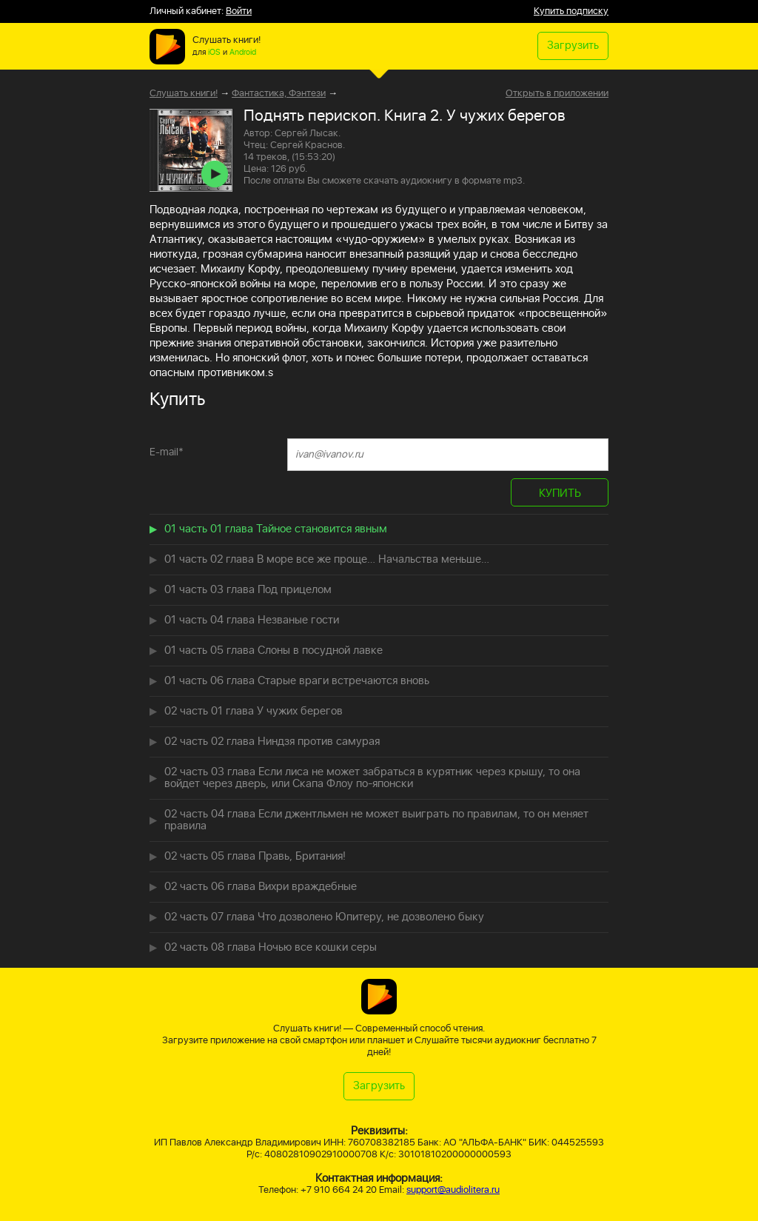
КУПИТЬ (560, 493)
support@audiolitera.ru (453, 1190)
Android (242, 52)
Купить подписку (571, 11)
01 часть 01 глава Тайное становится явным (275, 529)
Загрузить (573, 45)
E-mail (167, 452)
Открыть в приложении (557, 94)
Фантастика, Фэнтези (279, 94)
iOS (214, 52)
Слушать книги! (184, 94)
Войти (239, 11)
